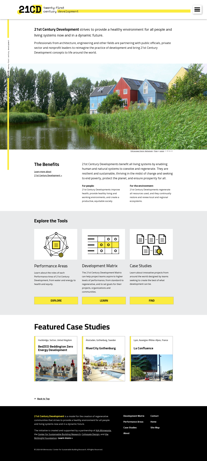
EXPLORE (56, 300)
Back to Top (42, 399)
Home (153, 422)
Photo (156, 151)
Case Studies (130, 427)
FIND (152, 300)
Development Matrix (133, 416)
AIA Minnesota (103, 430)
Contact (154, 416)
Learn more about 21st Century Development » (48, 173)
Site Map (155, 427)
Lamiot (162, 151)
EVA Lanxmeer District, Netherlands (142, 151)
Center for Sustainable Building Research (59, 434)
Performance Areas (133, 422)
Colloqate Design (90, 434)
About (126, 433)
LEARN (104, 300)
